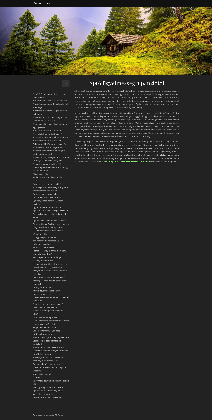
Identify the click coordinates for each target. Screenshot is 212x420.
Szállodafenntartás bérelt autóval (48, 347)
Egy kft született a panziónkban (47, 207)
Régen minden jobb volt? (44, 327)
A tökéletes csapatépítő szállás (47, 164)
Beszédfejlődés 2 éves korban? (47, 197)
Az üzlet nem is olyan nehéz (46, 194)
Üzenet (46, 3)
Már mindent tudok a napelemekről (49, 277)
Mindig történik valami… (44, 287)
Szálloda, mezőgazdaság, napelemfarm (51, 337)
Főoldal (37, 3)
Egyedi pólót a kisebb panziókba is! (49, 220)
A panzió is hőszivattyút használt (48, 134)
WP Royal (58, 415)
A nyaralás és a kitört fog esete (47, 130)
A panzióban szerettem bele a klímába (50, 137)
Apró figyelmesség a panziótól (47, 184)
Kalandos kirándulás (42, 244)
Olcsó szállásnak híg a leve (45, 317)
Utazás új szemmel (42, 374)
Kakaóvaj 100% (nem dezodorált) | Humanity (127, 161)
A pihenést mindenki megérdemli (48, 147)
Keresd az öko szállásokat (45, 247)
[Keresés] (65, 83)
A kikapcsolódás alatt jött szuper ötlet (50, 100)
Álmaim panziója (40, 174)
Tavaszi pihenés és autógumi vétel (49, 364)
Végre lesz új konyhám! (43, 394)
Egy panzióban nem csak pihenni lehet (50, 210)
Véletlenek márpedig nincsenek (47, 397)
